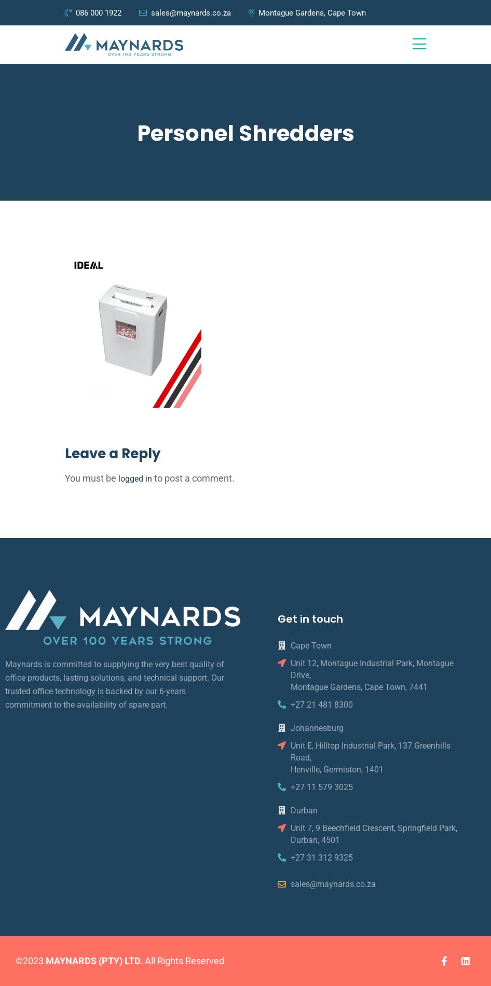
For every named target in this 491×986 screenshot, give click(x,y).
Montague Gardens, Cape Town (307, 13)
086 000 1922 (94, 13)
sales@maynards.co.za (185, 13)
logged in (135, 479)
